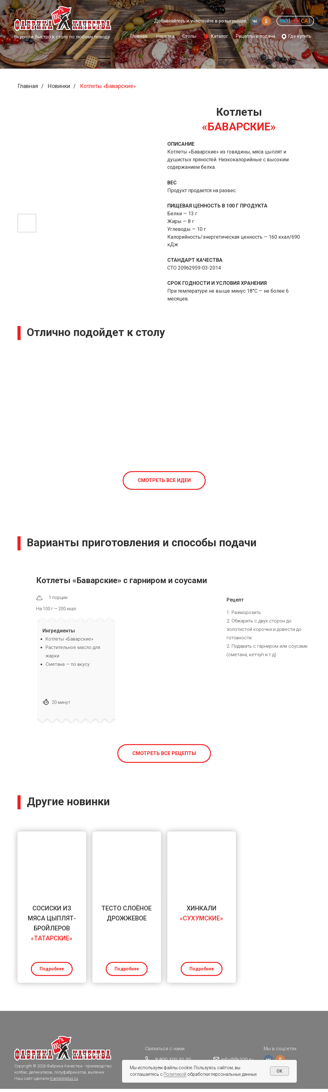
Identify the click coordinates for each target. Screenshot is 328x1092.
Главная (138, 36)
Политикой (175, 1074)
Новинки (59, 86)
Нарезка (165, 36)
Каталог (219, 36)
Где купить (299, 36)
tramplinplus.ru (64, 1081)
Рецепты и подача (255, 36)
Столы (189, 36)
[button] (295, 21)
